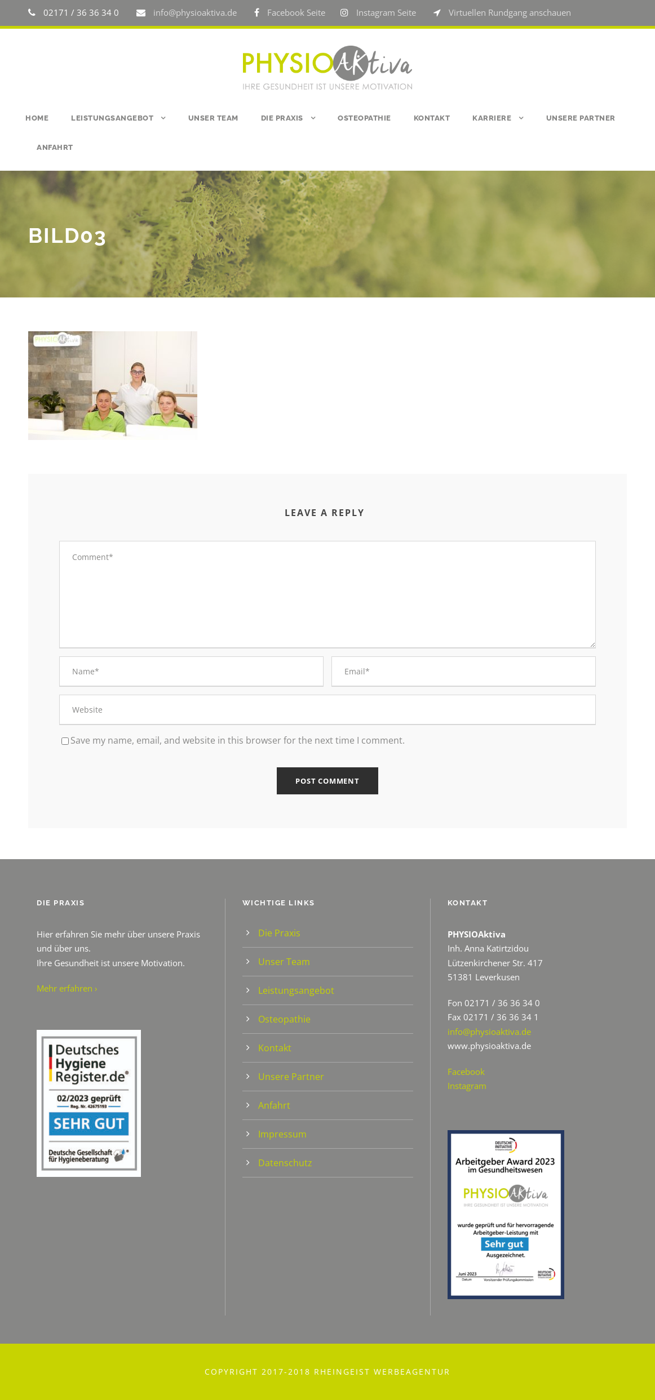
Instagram (467, 1085)
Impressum (282, 1134)
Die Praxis (282, 118)
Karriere (491, 118)
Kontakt (432, 118)
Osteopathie (364, 118)
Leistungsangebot (112, 118)
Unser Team (213, 118)
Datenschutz (285, 1163)
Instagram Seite (386, 12)
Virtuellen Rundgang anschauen (510, 12)
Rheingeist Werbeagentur (382, 1371)
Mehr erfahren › (67, 988)
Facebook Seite (296, 12)
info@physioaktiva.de (196, 12)
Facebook (466, 1071)
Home (36, 118)
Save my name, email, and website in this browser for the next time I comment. (237, 740)
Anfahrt (55, 147)
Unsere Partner (581, 118)
